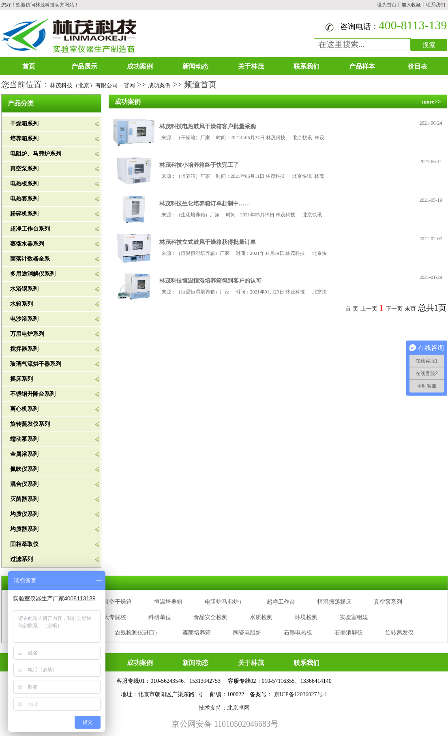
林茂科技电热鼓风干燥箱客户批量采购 (207, 126)
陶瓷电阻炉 (247, 633)
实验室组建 (354, 617)
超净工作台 (281, 602)
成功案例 (140, 66)
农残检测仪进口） (137, 633)
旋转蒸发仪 (399, 633)
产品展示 (84, 66)
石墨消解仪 (348, 633)
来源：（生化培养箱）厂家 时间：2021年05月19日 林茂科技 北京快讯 (242, 215)
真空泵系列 (388, 602)
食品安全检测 (210, 617)
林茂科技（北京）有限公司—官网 (92, 85)
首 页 (351, 309)
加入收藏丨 (413, 5)
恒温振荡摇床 (334, 602)
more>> (431, 102)
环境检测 (306, 617)
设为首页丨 (389, 5)
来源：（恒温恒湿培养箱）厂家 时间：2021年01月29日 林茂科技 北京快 (244, 253)
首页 (28, 66)
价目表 (417, 66)
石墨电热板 (298, 633)
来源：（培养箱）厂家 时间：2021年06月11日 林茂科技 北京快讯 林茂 (242, 176)
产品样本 (362, 66)
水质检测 (261, 617)
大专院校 (114, 617)
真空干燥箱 (117, 602)
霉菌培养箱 (196, 633)
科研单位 (159, 617)
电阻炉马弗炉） (224, 602)
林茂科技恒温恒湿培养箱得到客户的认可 (210, 281)
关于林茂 (251, 66)
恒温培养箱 (168, 602)
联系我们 (435, 5)
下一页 (394, 309)
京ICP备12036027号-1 (300, 694)
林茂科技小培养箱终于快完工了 (199, 165)
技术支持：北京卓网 (224, 708)
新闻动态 (195, 66)
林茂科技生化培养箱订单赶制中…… (204, 204)
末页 (410, 309)
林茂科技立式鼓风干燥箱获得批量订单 (207, 242)
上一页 (368, 309)
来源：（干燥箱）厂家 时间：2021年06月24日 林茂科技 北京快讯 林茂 (242, 137)
